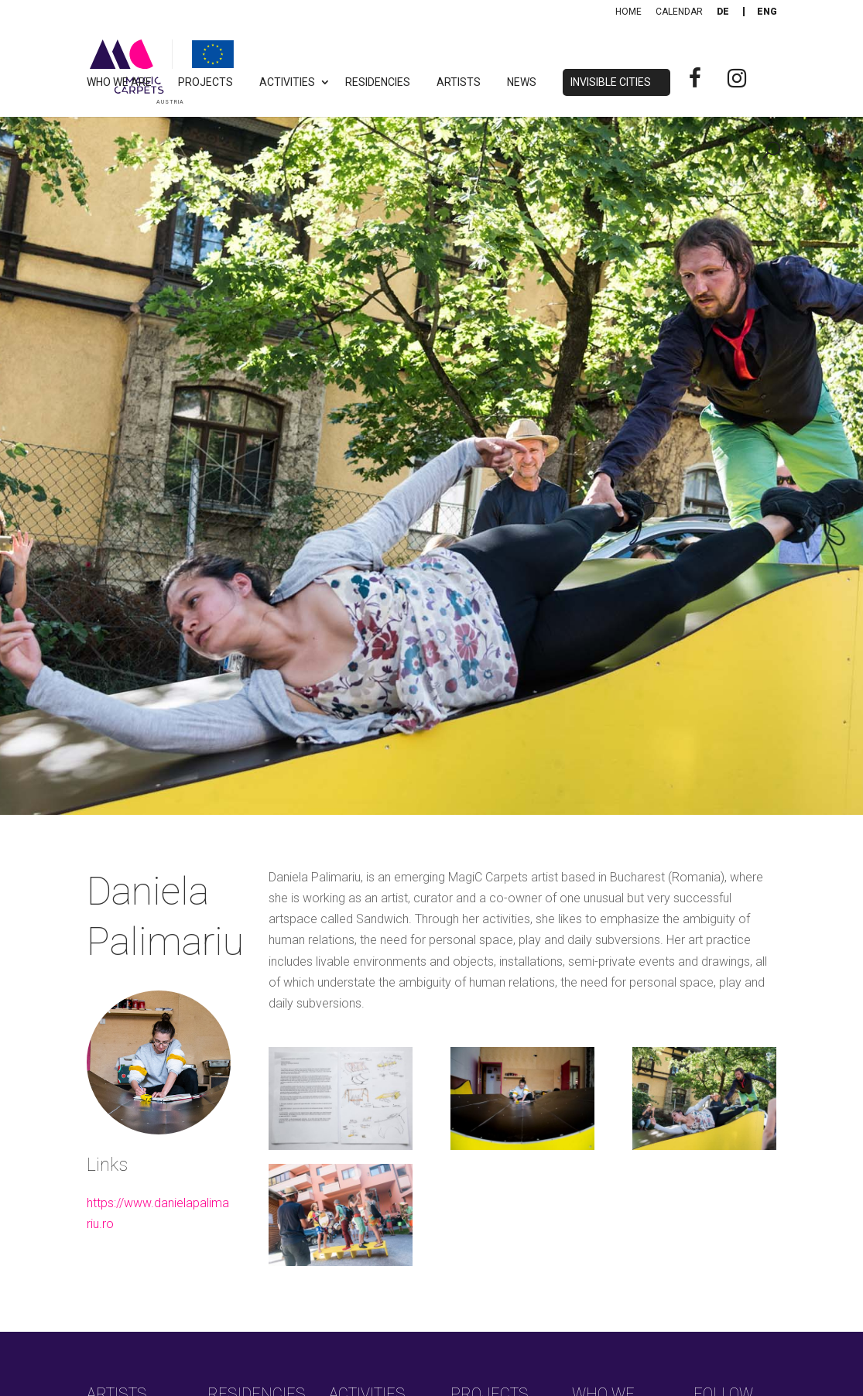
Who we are (119, 82)
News (521, 82)
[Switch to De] (723, 11)
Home (628, 11)
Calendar (679, 11)
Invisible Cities (610, 82)
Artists (459, 82)
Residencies (377, 82)
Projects (205, 82)
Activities (287, 82)
